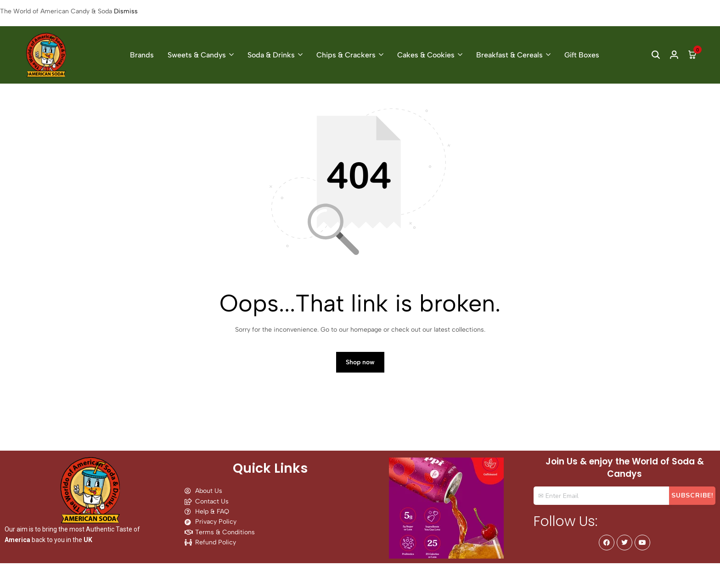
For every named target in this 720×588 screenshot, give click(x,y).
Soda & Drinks (271, 55)
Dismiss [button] (126, 11)
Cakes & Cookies (426, 55)
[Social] (606, 542)
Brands (142, 55)
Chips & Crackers (346, 55)
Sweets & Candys (197, 55)
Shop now (360, 362)
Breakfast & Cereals (509, 55)
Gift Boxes (581, 55)
